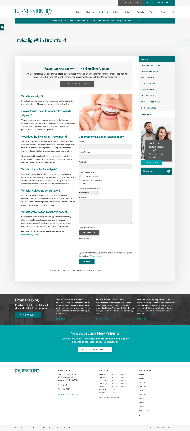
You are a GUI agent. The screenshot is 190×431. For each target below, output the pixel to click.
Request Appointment (75, 84)
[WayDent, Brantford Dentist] (156, 171)
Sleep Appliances (149, 90)
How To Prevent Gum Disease (110, 299)
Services (102, 12)
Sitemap (51, 428)
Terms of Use (19, 428)
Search (141, 406)
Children (116, 12)
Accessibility (42, 428)
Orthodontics (148, 108)
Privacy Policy (95, 256)
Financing (141, 12)
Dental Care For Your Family (69, 299)
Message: (83, 197)
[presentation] (97, 245)
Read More (61, 319)
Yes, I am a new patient (89, 176)
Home (78, 12)
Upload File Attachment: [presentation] (88, 227)
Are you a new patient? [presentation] (88, 172)
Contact (164, 12)
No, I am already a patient (90, 180)
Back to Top (67, 428)
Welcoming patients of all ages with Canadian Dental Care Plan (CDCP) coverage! (95, 21)
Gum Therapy (147, 96)
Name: (82, 141)
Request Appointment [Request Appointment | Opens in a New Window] (158, 3)
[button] (174, 42)
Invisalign (146, 114)
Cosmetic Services (150, 102)
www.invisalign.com (29, 234)
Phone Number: (85, 152)
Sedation (128, 12)
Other (82, 183)
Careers (153, 12)
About (88, 12)
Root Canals (147, 77)
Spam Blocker (84, 238)
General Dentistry (150, 65)
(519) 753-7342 (131, 3)
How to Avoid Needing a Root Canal (153, 299)
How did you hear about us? (90, 188)
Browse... (88, 232)
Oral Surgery (148, 84)
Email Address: (85, 162)
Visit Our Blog (27, 315)
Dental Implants (149, 71)
